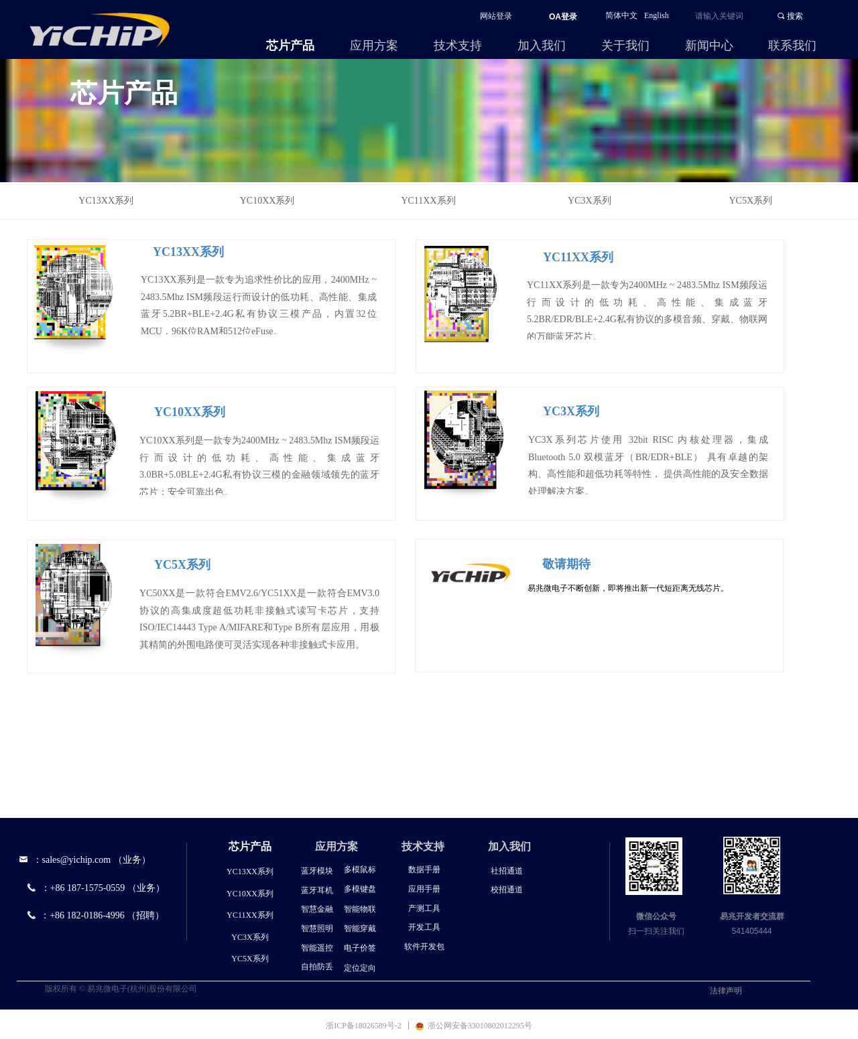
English (656, 15)
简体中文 (621, 15)
